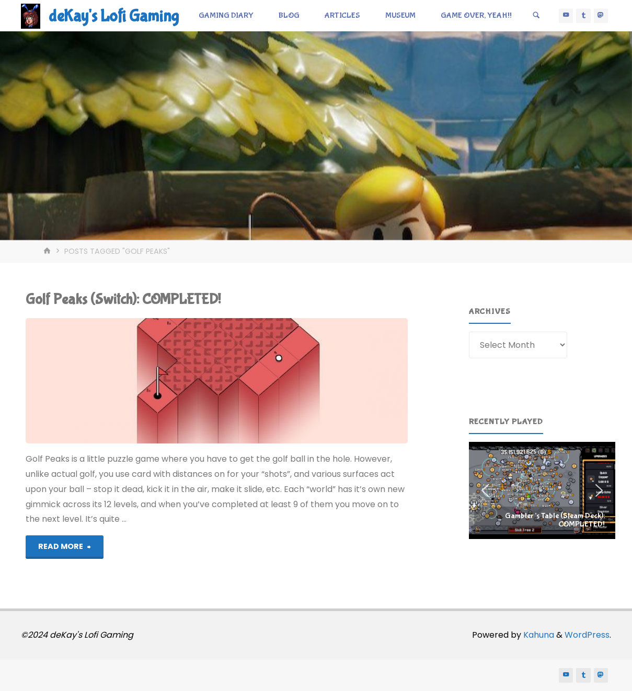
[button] (542, 490)
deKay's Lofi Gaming (114, 16)
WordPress (587, 635)
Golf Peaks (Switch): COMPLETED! (123, 299)
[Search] (536, 15)
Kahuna (537, 635)
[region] (542, 490)
